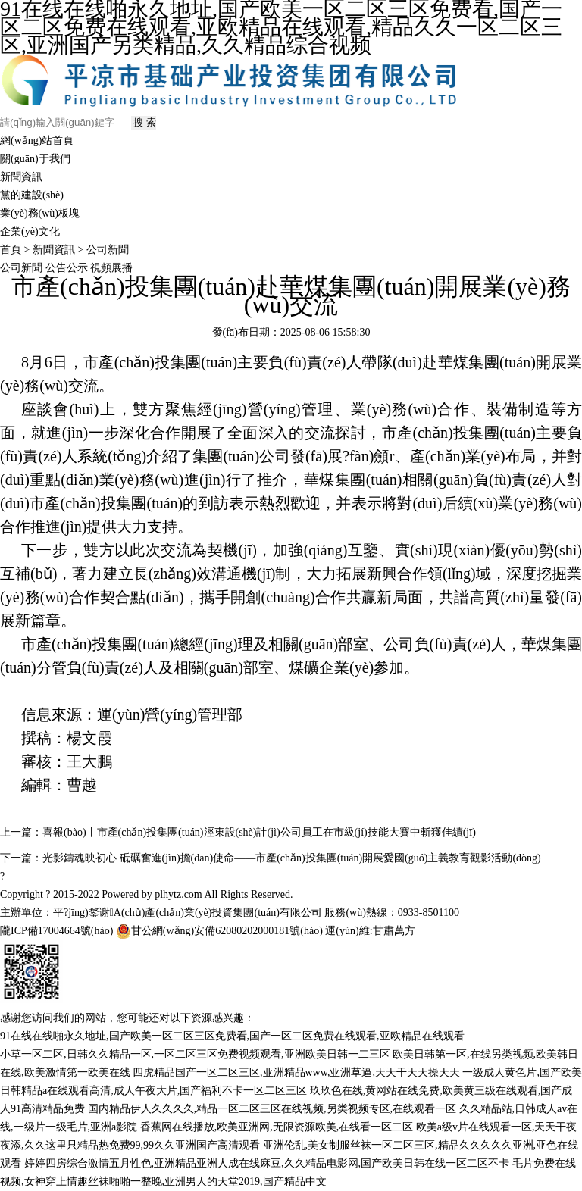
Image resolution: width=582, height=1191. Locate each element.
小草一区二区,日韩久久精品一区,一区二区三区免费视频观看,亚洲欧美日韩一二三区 (195, 1054)
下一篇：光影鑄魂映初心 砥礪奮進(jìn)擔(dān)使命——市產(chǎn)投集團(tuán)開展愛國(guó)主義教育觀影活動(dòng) (270, 858)
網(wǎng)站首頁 (37, 140)
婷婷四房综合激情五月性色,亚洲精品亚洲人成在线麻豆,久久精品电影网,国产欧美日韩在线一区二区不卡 (267, 1163)
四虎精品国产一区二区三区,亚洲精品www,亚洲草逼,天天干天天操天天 (296, 1072)
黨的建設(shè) (32, 195)
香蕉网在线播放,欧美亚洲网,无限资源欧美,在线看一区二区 (277, 1127)
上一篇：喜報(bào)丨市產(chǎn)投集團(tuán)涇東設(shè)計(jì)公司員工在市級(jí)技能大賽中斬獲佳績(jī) (238, 832)
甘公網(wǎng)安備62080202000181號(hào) (219, 931)
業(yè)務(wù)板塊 (40, 213)
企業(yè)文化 (30, 231)
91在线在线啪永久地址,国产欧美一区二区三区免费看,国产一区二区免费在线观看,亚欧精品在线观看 (232, 1036)
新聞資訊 (21, 177)
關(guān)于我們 (35, 158)
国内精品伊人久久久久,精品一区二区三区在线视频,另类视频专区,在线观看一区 (272, 1108)
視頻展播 (111, 268)
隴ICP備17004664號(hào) (56, 930)
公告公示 (68, 268)
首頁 (10, 249)
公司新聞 (107, 249)
